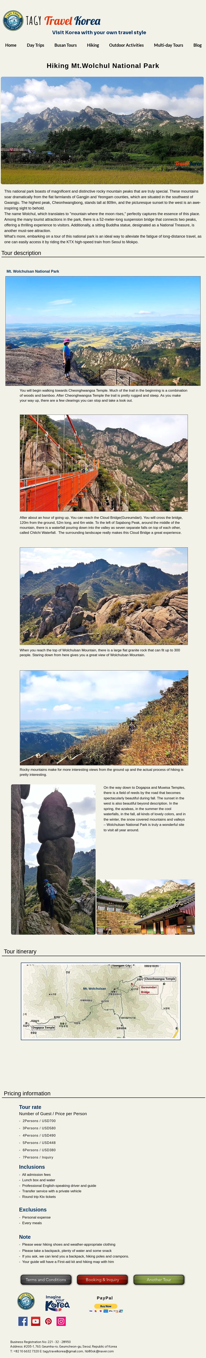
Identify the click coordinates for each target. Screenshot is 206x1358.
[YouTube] (35, 1321)
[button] (106, 1308)
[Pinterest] (48, 1321)
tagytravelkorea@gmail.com (63, 1351)
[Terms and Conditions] (46, 1280)
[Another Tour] (159, 1280)
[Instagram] (61, 1321)
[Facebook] (23, 1321)
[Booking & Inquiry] (102, 1280)
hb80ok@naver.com (99, 1351)
